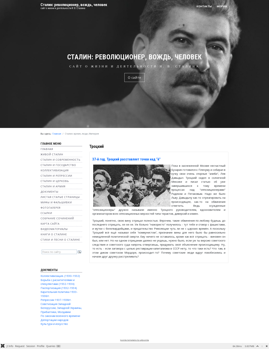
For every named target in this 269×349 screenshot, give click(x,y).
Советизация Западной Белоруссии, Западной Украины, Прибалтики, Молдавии (61, 308)
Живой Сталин (52, 154)
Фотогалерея (50, 207)
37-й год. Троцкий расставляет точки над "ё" (126, 159)
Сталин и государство (58, 165)
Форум (222, 6)
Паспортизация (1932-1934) (59, 288)
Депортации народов (54, 320)
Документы (49, 191)
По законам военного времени (60, 316)
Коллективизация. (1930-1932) (60, 276)
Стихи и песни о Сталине (60, 239)
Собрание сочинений (57, 218)
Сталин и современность (60, 159)
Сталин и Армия (53, 186)
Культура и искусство (54, 324)
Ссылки (46, 213)
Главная (47, 149)
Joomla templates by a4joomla (134, 340)
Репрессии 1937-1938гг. (56, 300)
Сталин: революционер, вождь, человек (74, 4)
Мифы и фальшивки (56, 202)
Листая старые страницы (60, 197)
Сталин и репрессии (56, 175)
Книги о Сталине (54, 234)
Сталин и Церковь (55, 181)
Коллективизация (55, 170)
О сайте (134, 77)
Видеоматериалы (54, 229)
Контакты (204, 6)
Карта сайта (50, 223)
